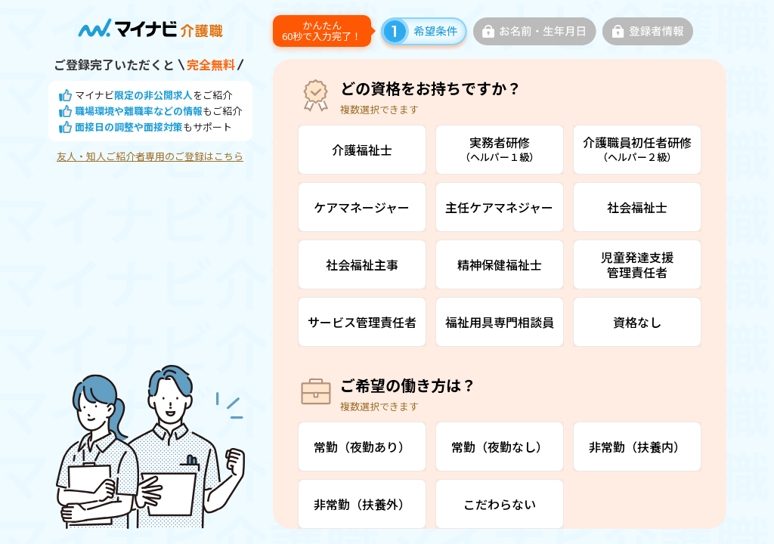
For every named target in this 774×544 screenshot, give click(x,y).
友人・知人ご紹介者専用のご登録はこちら (150, 156)
